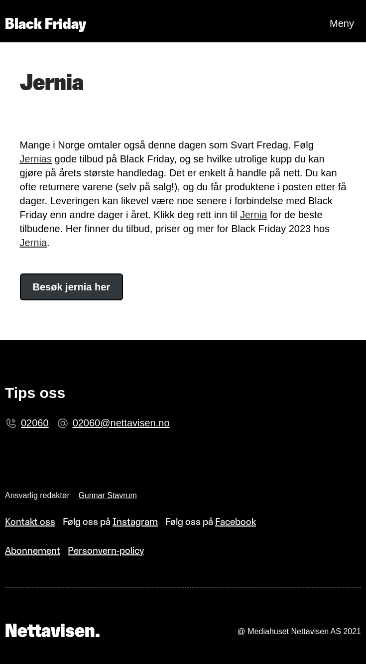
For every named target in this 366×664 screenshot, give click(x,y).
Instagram (135, 522)
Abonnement (32, 550)
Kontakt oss (30, 522)
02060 (35, 422)
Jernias (36, 158)
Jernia (253, 214)
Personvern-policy (106, 550)
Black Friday (45, 23)
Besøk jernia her (72, 286)
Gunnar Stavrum (107, 495)
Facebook (235, 522)
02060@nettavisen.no (121, 422)
